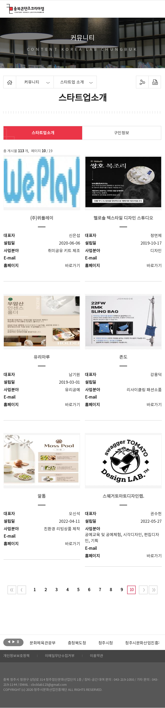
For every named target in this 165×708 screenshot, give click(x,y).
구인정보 (121, 133)
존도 (123, 357)
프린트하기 (154, 82)
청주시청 (105, 643)
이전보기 (9, 641)
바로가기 (72, 266)
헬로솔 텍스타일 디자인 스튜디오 (123, 218)
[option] (42, 643)
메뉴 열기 (155, 8)
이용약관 (96, 656)
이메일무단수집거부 (60, 656)
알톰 (42, 496)
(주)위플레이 (41, 218)
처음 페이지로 (12, 590)
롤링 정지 (18, 641)
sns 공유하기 (142, 82)
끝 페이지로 (153, 590)
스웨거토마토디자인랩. (123, 496)
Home (5, 78)
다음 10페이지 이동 (143, 590)
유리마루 (42, 357)
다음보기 (13, 641)
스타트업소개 (43, 133)
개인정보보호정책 (16, 656)
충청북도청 (76, 643)
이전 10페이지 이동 (21, 590)
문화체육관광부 (42, 643)
